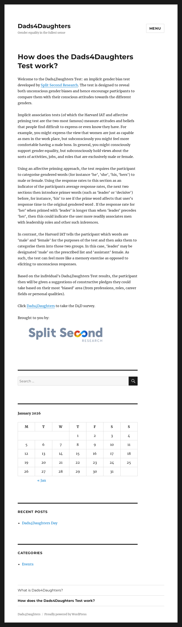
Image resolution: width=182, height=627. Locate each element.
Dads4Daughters (44, 26)
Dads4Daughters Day (39, 523)
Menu (155, 28)
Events (27, 564)
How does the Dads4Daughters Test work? (56, 601)
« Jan (41, 480)
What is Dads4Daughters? (40, 590)
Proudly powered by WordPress (65, 614)
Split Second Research (59, 85)
